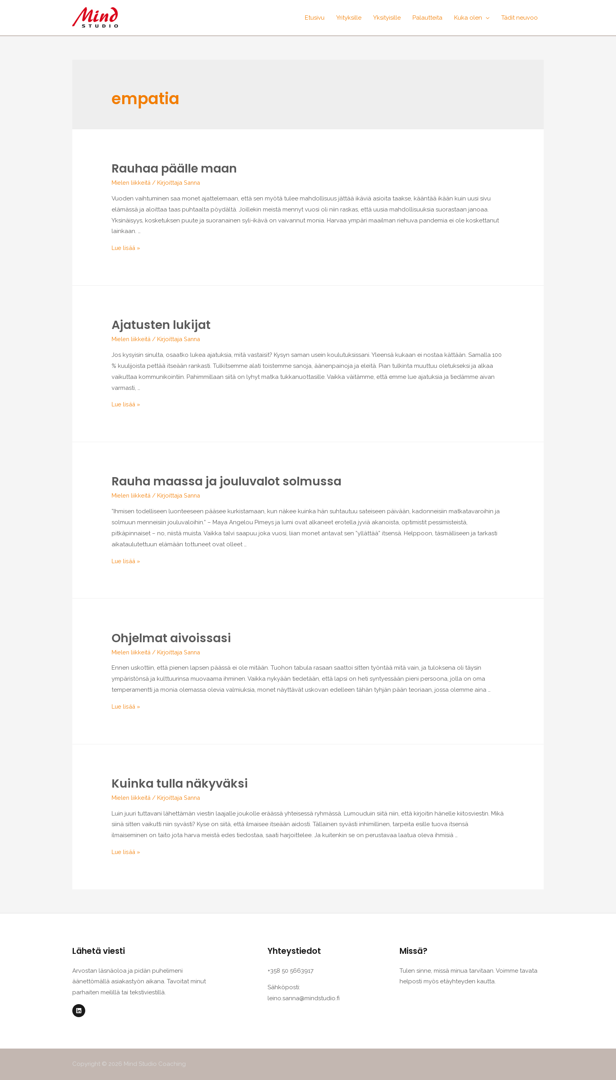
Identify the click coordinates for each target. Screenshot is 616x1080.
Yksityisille (387, 17)
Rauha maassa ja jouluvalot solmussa (226, 481)
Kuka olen (468, 17)
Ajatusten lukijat (161, 325)
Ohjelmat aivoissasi (171, 638)
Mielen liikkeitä (132, 182)
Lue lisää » (126, 248)
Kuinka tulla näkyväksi (180, 783)
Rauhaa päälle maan (174, 168)
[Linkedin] (78, 1010)
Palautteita (427, 17)
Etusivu (314, 17)
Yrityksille (348, 17)
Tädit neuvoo (519, 17)
